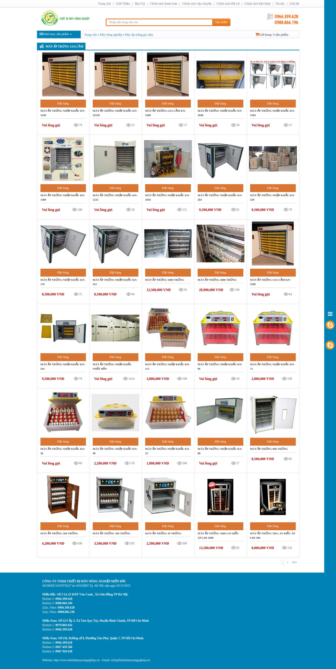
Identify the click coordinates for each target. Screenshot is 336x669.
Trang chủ (104, 3)
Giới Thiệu (123, 3)
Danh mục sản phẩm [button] (56, 34)
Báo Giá (140, 3)
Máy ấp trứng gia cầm (65, 46)
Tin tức (280, 3)
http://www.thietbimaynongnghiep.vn (77, 660)
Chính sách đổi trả (227, 3)
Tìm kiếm (221, 22)
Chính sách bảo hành (257, 3)
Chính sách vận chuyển (197, 3)
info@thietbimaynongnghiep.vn (130, 660)
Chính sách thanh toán (163, 3)
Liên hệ (294, 3)
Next (294, 562)
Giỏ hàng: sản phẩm (271, 34)
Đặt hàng (63, 103)
